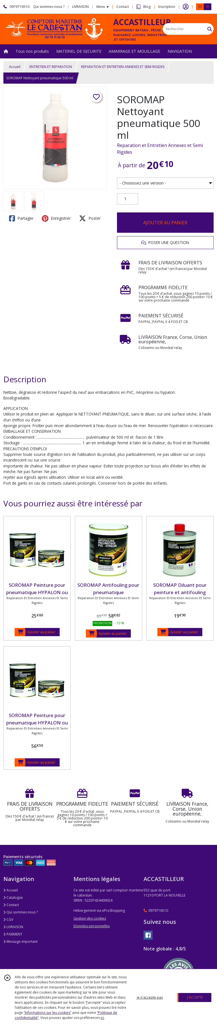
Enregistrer (56, 218)
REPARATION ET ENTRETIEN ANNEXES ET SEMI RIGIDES (122, 66)
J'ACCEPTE (195, 997)
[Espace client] (185, 7)
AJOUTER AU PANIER (165, 222)
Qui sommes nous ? (20, 912)
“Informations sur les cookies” (47, 1012)
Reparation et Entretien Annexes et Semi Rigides (160, 148)
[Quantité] (127, 199)
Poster (90, 218)
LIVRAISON (13, 926)
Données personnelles (91, 926)
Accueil (14, 66)
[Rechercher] (209, 28)
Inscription (166, 6)
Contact (122, 6)
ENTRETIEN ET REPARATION (50, 66)
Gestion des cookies (89, 918)
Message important (20, 941)
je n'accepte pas (150, 997)
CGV (8, 919)
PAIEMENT (12, 934)
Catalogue (13, 897)
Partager (21, 218)
